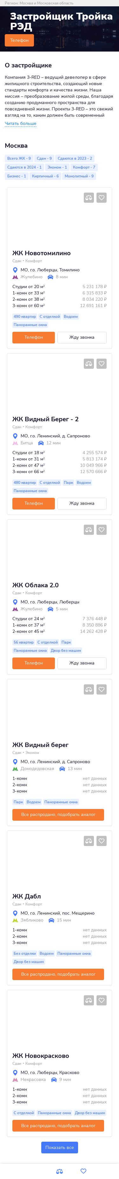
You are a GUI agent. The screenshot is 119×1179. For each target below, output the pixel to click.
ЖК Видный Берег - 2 (45, 419)
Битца (27, 443)
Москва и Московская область (46, 3)
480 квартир (25, 482)
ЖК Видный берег (40, 745)
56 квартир (24, 642)
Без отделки (25, 953)
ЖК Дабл (26, 896)
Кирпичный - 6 (45, 176)
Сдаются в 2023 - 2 (75, 158)
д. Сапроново (76, 436)
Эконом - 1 (57, 167)
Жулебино (32, 277)
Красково (69, 1073)
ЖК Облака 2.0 (35, 585)
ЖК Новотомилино (41, 253)
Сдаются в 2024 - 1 (24, 167)
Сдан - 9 (44, 158)
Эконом (32, 752)
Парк (68, 482)
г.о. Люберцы (43, 270)
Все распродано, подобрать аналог (58, 815)
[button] (20, 123)
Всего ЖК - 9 (19, 158)
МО (24, 270)
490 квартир (25, 316)
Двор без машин (66, 650)
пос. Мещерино (78, 913)
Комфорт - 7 (84, 167)
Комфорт (33, 260)
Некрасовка (33, 1080)
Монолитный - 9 (79, 176)
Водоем (71, 316)
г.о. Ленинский (45, 436)
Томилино (69, 270)
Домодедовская (37, 769)
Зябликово (32, 920)
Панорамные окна (30, 324)
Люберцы (69, 602)
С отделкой (50, 316)
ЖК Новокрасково (40, 1056)
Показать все (59, 1148)
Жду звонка (82, 337)
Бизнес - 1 (16, 176)
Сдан (16, 260)
